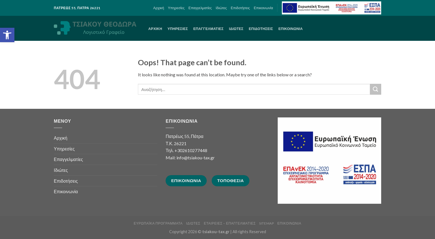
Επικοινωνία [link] (263, 8)
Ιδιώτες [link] (221, 8)
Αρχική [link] (158, 8)
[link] (7, 35)
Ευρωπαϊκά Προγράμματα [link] (158, 223)
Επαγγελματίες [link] (200, 8)
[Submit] (375, 89)
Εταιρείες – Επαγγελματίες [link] (230, 223)
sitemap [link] (266, 223)
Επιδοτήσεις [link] (240, 8)
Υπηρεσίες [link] (176, 8)
